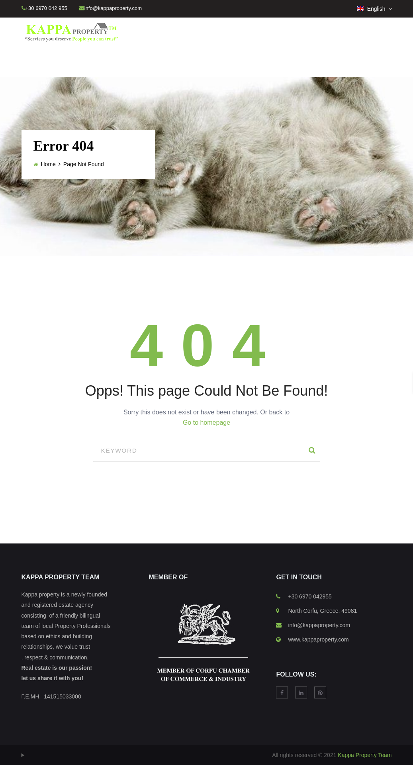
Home (48, 164)
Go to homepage (206, 422)
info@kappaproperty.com (319, 625)
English (372, 9)
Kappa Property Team (364, 755)
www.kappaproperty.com (318, 639)
